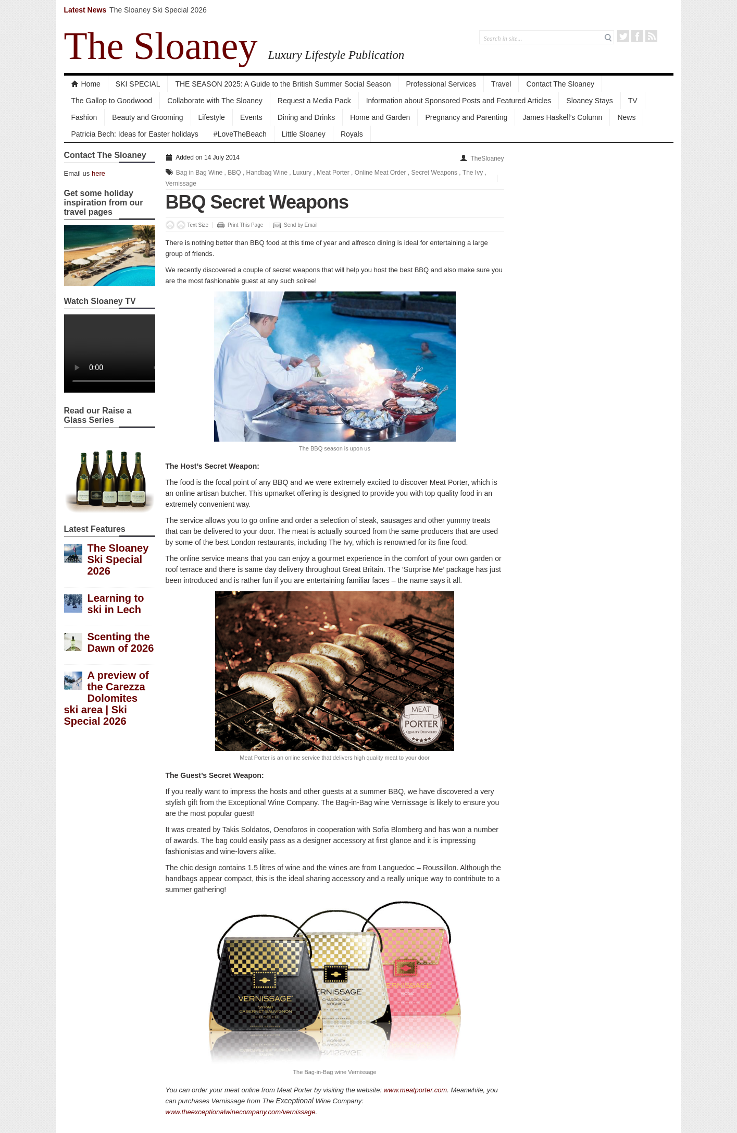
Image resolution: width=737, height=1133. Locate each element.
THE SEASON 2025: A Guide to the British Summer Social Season (283, 84)
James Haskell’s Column (562, 117)
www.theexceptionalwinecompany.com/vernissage (241, 1112)
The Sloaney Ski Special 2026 (158, 10)
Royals (352, 134)
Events (251, 117)
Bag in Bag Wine (199, 172)
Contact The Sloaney (560, 84)
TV (633, 100)
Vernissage (181, 183)
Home (86, 84)
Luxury (302, 172)
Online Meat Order (380, 172)
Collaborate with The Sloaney (215, 100)
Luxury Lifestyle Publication (336, 54)
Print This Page (245, 225)
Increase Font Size (181, 225)
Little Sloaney (304, 134)
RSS (651, 36)
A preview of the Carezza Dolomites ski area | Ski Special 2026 (106, 698)
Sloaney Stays (589, 100)
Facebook (637, 36)
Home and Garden (380, 117)
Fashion (84, 117)
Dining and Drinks (306, 117)
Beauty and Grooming (147, 117)
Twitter (623, 36)
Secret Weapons (434, 172)
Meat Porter (333, 172)
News (626, 117)
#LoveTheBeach (240, 134)
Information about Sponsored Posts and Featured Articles (459, 100)
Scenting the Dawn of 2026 (121, 642)
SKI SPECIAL (138, 84)
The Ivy (473, 172)
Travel (501, 84)
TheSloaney (487, 158)
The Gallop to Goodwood (112, 100)
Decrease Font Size (170, 225)
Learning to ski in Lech (116, 603)
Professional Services (441, 84)
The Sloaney (161, 46)
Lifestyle (211, 117)
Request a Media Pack (314, 100)
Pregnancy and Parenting (466, 117)
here (98, 173)
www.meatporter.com (415, 1090)
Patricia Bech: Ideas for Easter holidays (134, 134)
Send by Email (300, 225)
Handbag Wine (267, 172)
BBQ (234, 172)
